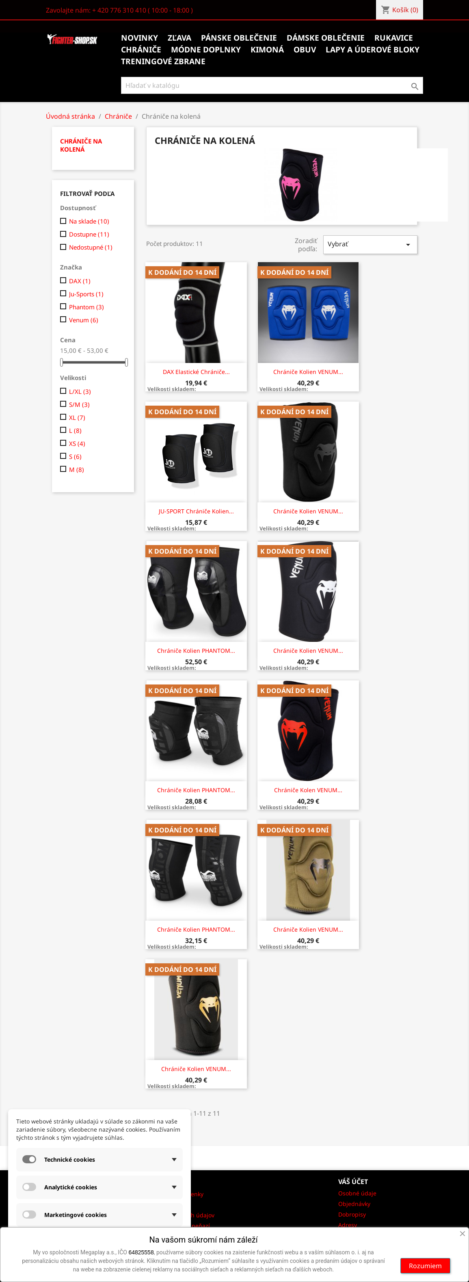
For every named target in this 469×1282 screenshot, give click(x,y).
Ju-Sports (86, 294)
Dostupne (89, 234)
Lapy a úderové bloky (372, 49)
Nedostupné (90, 247)
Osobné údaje (357, 1193)
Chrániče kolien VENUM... (308, 372)
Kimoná (267, 49)
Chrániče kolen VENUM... (308, 790)
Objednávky (354, 1204)
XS (77, 443)
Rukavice (393, 38)
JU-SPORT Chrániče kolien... (196, 511)
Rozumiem (425, 1265)
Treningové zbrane (163, 61)
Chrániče (141, 49)
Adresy (347, 1225)
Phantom (86, 307)
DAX (80, 281)
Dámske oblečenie (326, 38)
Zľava (179, 38)
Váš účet (353, 1181)
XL (77, 417)
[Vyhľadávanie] (272, 85)
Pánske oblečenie (239, 38)
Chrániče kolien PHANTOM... (196, 650)
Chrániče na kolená (81, 145)
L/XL (80, 391)
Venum (83, 320)
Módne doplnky (206, 49)
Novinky (139, 38)
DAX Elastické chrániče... (196, 372)
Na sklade (89, 221)
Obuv (305, 49)
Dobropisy (352, 1214)
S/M (79, 404)
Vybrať (370, 244)
